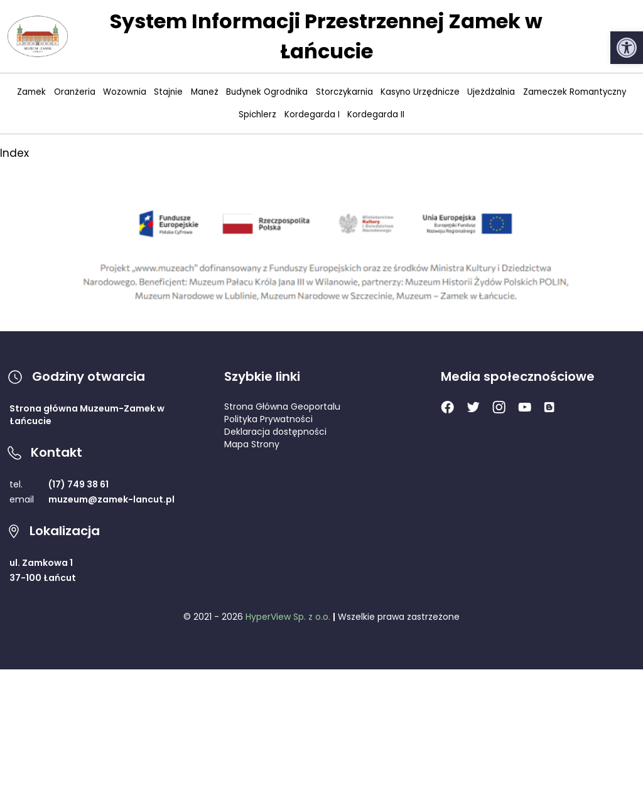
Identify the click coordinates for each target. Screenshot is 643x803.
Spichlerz (257, 114)
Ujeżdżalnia (491, 92)
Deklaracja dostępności (275, 431)
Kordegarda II (375, 114)
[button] (626, 47)
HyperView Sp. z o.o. (288, 616)
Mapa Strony (251, 444)
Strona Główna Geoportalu (282, 406)
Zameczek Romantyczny (574, 92)
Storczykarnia (344, 92)
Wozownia (124, 92)
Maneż (205, 92)
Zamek (31, 92)
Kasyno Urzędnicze (420, 92)
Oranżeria (74, 92)
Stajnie (168, 92)
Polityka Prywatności (268, 419)
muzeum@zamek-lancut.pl (111, 499)
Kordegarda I (312, 114)
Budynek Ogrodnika (267, 92)
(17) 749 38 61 (78, 484)
